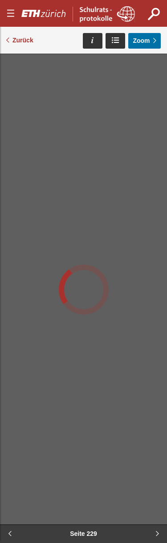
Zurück (22, 40)
